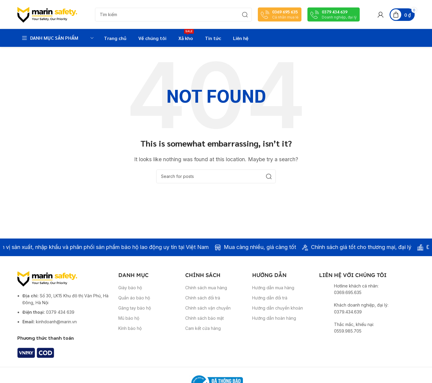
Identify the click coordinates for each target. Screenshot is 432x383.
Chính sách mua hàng (206, 292)
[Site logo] (47, 17)
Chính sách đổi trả (202, 302)
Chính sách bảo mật (204, 323)
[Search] (173, 17)
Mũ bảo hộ (128, 323)
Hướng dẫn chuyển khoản (277, 313)
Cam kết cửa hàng (203, 333)
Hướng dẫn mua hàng (273, 292)
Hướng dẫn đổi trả (269, 302)
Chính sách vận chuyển (208, 313)
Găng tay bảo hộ (134, 313)
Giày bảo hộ (130, 292)
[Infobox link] (279, 17)
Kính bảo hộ (130, 333)
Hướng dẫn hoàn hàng (274, 323)
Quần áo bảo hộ (134, 302)
